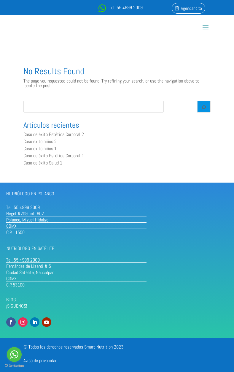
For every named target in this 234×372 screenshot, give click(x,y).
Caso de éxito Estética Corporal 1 (53, 156)
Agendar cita (191, 8)
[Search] (204, 107)
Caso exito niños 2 (40, 141)
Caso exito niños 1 (40, 148)
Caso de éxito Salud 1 (42, 163)
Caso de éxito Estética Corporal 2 (53, 134)
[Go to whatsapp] (14, 354)
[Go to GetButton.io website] (14, 366)
